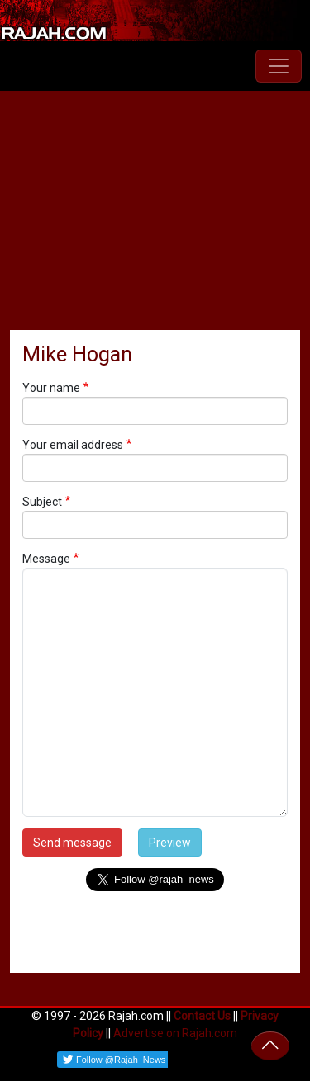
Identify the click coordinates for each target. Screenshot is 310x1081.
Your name (51, 387)
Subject (42, 501)
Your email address (72, 444)
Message (46, 558)
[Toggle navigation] (278, 66)
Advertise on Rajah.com (175, 1033)
